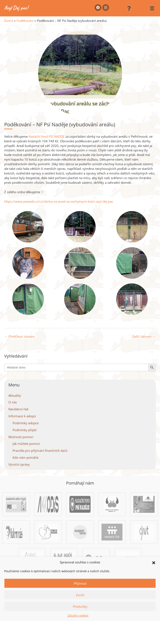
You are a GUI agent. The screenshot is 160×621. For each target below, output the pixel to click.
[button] (154, 562)
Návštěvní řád (18, 409)
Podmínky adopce (26, 423)
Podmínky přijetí (24, 430)
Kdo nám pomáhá (25, 457)
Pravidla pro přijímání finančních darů (40, 450)
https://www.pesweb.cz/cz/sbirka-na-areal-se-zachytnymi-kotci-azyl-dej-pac (58, 201)
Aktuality (14, 395)
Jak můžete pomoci (26, 443)
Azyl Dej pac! (16, 7)
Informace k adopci (22, 416)
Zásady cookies (78, 615)
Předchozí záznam (20, 336)
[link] (47, 136)
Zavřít (80, 595)
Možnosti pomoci (20, 437)
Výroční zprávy (19, 464)
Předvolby (80, 606)
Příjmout (80, 583)
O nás (12, 402)
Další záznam (143, 336)
